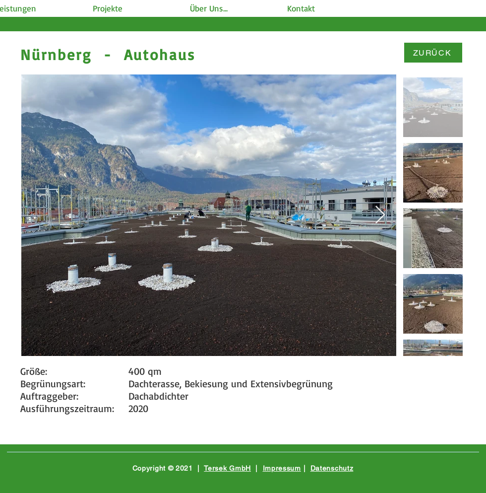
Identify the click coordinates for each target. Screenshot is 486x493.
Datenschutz (332, 468)
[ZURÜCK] (433, 53)
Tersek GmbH (227, 468)
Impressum (282, 468)
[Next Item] (380, 215)
